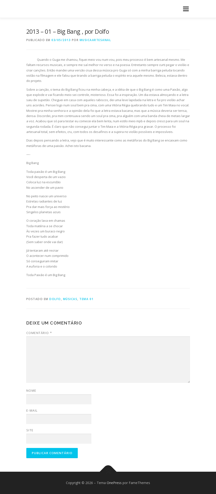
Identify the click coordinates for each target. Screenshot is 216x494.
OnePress (114, 482)
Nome (31, 390)
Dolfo (55, 299)
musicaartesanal (95, 40)
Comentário (39, 333)
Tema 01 (86, 299)
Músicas (70, 299)
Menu (186, 9)
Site (30, 430)
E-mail (32, 410)
